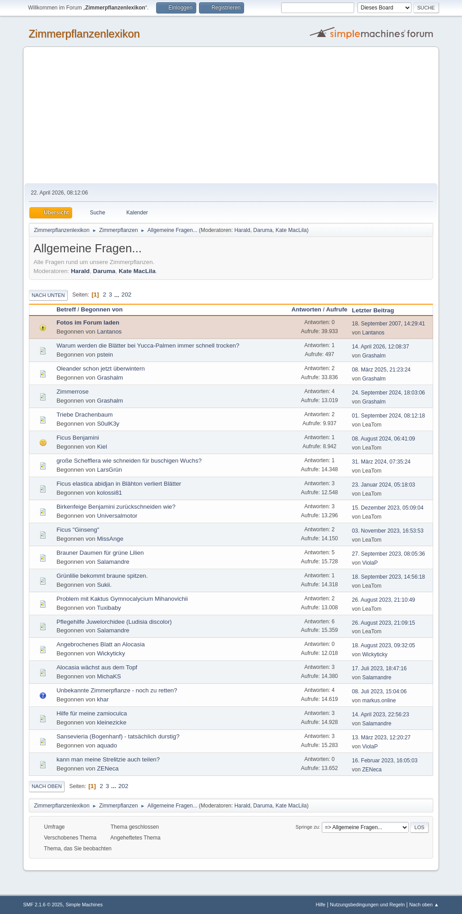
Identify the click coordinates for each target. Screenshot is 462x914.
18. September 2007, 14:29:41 (388, 323)
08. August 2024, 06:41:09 (383, 439)
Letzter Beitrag (377, 310)
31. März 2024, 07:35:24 (381, 462)
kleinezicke (111, 722)
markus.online (379, 700)
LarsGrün (109, 469)
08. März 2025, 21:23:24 (381, 370)
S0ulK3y (108, 423)
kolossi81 (109, 492)
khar (103, 699)
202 (126, 294)
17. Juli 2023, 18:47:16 (379, 668)
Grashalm (374, 356)
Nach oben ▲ (424, 904)
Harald (242, 230)
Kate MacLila (291, 230)
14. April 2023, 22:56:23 (380, 714)
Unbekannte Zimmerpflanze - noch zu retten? (116, 690)
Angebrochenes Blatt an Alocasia (100, 644)
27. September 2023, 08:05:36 (388, 554)
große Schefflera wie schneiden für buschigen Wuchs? (129, 460)
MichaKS (109, 676)
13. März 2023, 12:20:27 (381, 737)
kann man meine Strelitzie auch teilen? (108, 759)
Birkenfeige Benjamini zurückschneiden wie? (116, 506)
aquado (107, 745)
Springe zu (307, 827)
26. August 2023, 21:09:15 (383, 623)
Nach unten (48, 295)
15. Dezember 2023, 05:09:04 (388, 508)
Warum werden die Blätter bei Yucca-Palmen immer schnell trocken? (147, 345)
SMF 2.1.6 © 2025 (43, 904)
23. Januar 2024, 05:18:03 (383, 485)
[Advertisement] (231, 115)
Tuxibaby (109, 607)
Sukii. (104, 584)
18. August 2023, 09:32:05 (383, 645)
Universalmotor (117, 515)
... (117, 294)
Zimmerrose (72, 391)
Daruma (263, 230)
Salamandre (113, 561)
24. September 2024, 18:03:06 (388, 393)
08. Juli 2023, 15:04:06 (379, 691)
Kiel (102, 446)
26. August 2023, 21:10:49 (383, 600)
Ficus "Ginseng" (77, 529)
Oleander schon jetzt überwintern (100, 368)
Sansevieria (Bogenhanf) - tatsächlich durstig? (118, 736)
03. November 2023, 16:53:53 (388, 531)
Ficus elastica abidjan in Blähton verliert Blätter (118, 483)
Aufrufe (336, 309)
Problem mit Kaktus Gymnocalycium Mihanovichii (122, 598)
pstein (105, 354)
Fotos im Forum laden (87, 322)
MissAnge (110, 538)
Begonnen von (102, 309)
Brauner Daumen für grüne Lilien (99, 552)
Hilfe (321, 904)
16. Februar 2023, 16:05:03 (384, 760)
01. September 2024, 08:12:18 (388, 416)
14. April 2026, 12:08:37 (380, 346)
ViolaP (370, 563)
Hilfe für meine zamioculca (91, 713)
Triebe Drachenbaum (84, 414)
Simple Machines (84, 904)
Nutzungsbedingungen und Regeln (367, 904)
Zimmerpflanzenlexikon (84, 34)
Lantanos (109, 331)
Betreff (66, 309)
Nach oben (47, 786)
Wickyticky (111, 653)
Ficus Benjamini (77, 437)
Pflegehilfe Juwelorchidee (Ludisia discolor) (114, 621)
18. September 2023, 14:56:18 (388, 577)
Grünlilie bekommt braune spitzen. (102, 575)
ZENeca (108, 768)
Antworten (306, 309)
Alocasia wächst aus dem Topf (96, 667)
